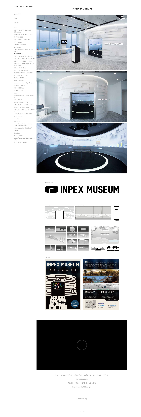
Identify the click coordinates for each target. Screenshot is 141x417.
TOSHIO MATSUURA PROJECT (23, 73)
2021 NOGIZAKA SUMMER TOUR (23, 105)
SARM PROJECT (19, 116)
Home (15, 18)
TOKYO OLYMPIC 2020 (20, 78)
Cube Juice (17, 133)
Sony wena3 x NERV (20, 44)
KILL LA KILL (18, 100)
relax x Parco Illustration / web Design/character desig (23, 124)
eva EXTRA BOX (18, 90)
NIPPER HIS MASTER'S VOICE (23, 114)
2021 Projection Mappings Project (23, 83)
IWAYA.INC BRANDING (21, 75)
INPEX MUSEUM (19, 54)
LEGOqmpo (17, 47)
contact (16, 23)
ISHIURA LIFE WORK (20, 142)
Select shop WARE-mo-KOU (22, 70)
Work (15, 27)
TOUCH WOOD (18, 37)
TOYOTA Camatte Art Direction (23, 56)
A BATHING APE (19, 80)
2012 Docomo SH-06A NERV (22, 39)
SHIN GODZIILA (19, 88)
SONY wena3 (18, 42)
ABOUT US (17, 14)
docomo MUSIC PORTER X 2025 (23, 34)
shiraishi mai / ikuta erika (21, 107)
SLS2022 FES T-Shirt (20, 68)
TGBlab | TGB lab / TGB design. (23, 6)
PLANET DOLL (18, 135)
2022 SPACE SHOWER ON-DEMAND (24, 59)
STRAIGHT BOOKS (19, 85)
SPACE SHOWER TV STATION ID (23, 61)
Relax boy (17, 121)
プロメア (16, 93)
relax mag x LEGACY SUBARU (23, 128)
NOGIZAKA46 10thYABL (21, 102)
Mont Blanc (17, 119)
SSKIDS (16, 130)
